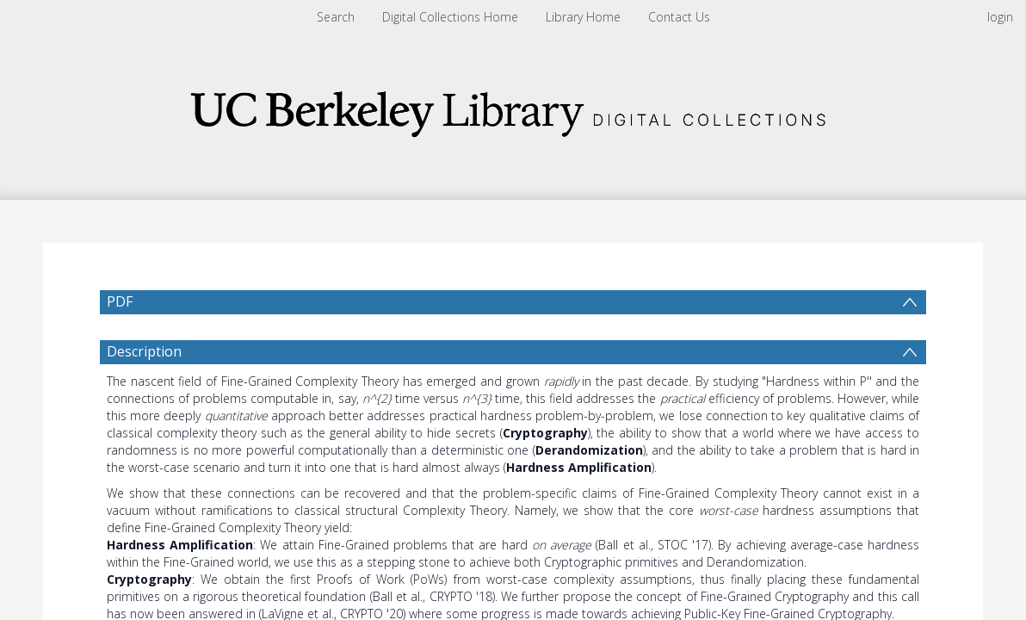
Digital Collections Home (450, 17)
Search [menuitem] (336, 17)
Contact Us (679, 17)
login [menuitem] (1000, 17)
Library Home (583, 17)
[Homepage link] (513, 109)
